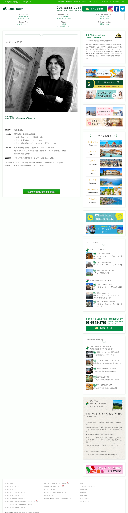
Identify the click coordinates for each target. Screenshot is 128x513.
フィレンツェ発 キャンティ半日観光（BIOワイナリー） (102, 454)
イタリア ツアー (10, 489)
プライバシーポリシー (87, 486)
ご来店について (93, 2)
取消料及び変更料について (53, 486)
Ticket (63, 24)
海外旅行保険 (59, 498)
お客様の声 (104, 2)
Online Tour (23, 23)
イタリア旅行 (9, 483)
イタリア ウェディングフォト (15, 492)
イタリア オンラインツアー (14, 495)
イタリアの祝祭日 (50, 489)
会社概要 (61, 2)
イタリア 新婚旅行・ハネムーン (16, 498)
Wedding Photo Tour (104, 16)
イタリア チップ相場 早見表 (15, 507)
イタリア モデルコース (13, 486)
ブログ (123, 2)
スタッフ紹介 (84, 498)
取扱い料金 (83, 495)
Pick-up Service (104, 23)
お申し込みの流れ (80, 2)
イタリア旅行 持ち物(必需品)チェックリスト (20, 501)
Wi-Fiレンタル (48, 495)
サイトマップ (84, 501)
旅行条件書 (83, 489)
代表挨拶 (69, 2)
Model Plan (23, 16)
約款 (81, 483)
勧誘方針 (83, 492)
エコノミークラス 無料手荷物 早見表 (18, 504)
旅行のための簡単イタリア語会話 (55, 483)
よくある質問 (114, 2)
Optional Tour (63, 16)
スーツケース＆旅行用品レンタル (55, 492)
